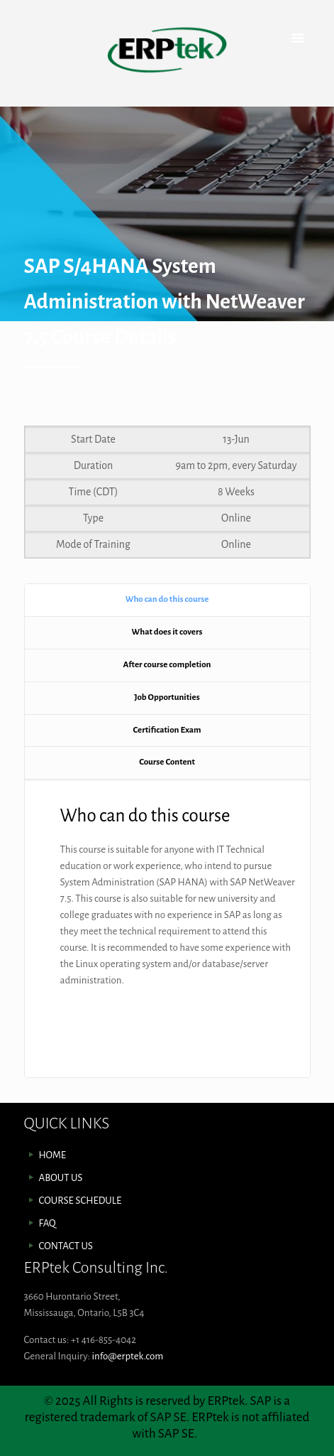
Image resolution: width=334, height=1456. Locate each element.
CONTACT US (66, 1246)
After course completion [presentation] (167, 664)
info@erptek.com (127, 1356)
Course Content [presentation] (167, 762)
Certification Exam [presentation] (167, 730)
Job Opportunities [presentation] (166, 697)
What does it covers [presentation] (167, 632)
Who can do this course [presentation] (167, 599)
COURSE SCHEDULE (80, 1200)
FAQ (47, 1223)
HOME (53, 1155)
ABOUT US (61, 1177)
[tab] (167, 600)
